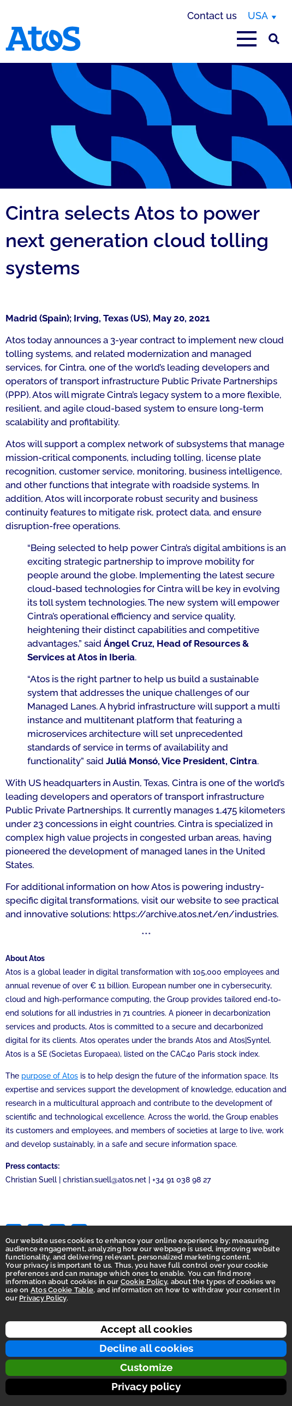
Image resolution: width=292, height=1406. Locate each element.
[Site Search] (274, 38)
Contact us (212, 15)
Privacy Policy (43, 1298)
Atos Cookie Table (62, 1290)
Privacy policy (146, 1386)
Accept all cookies (146, 1329)
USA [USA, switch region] (258, 15)
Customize (146, 1367)
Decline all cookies (146, 1348)
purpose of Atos (49, 1075)
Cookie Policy (144, 1282)
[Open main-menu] (246, 38)
